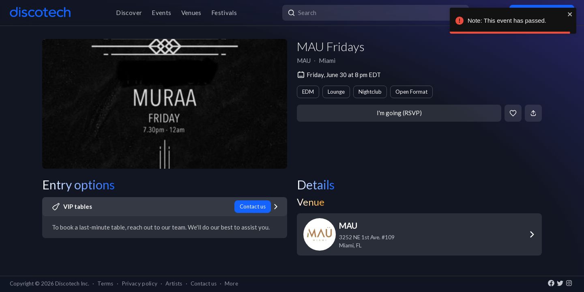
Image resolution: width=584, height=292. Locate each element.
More (231, 283)
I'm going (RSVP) (399, 112)
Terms (105, 283)
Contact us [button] (204, 283)
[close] (570, 14)
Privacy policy (140, 283)
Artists (173, 283)
